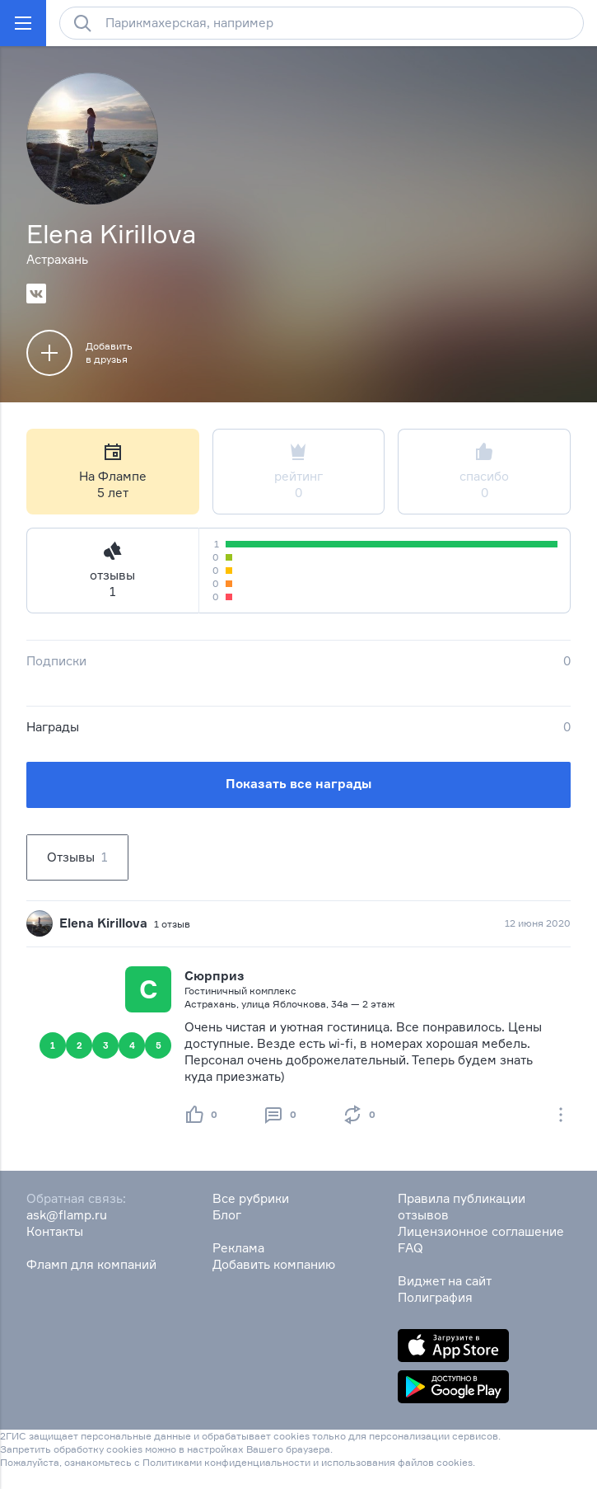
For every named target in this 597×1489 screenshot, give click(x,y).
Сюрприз (214, 976)
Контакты (54, 1231)
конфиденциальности (257, 1462)
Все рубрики (250, 1198)
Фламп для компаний (91, 1264)
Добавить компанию (273, 1264)
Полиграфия (435, 1297)
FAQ (410, 1248)
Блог (226, 1215)
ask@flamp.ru (66, 1215)
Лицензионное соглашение (481, 1231)
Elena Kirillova (103, 923)
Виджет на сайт (445, 1281)
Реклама (238, 1248)
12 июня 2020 (538, 923)
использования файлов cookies (397, 1462)
